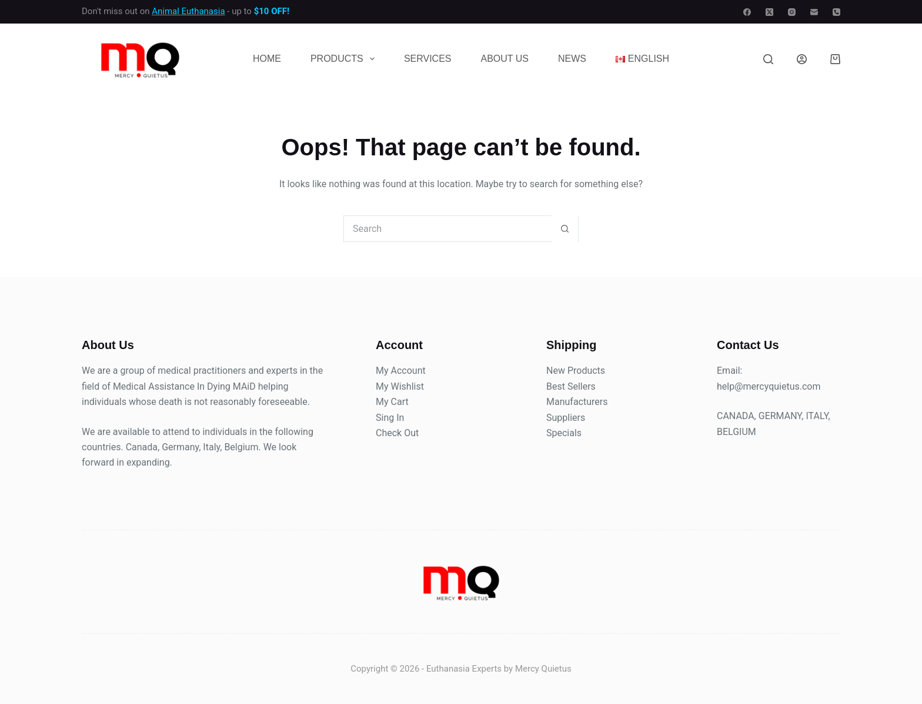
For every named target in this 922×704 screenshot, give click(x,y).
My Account (401, 370)
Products (344, 59)
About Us (505, 59)
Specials (564, 433)
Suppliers (565, 417)
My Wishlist (400, 386)
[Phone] (836, 12)
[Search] (768, 59)
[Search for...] (448, 228)
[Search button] (565, 228)
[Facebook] (747, 12)
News (572, 59)
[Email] (814, 12)
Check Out (397, 433)
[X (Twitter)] (769, 12)
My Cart (392, 401)
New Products (575, 370)
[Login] (802, 59)
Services (428, 59)
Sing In (390, 417)
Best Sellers (571, 386)
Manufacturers (576, 401)
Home (267, 59)
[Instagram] (792, 12)
